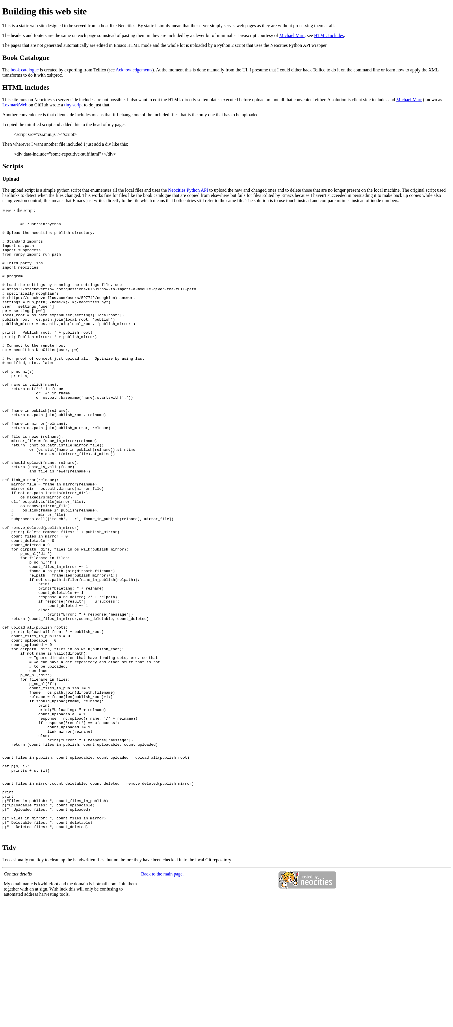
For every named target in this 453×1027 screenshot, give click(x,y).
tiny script (73, 104)
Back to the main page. (162, 997)
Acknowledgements (134, 69)
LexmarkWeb (14, 104)
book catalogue (25, 69)
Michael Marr (292, 35)
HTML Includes (329, 35)
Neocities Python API (188, 190)
